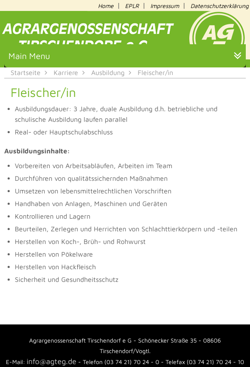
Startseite (26, 72)
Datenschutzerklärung (219, 5)
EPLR (132, 5)
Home (106, 5)
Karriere (66, 72)
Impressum (164, 5)
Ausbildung (108, 72)
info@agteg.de (51, 361)
